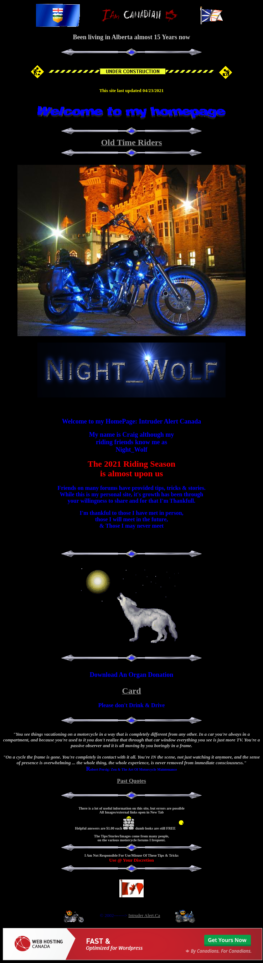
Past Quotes (131, 781)
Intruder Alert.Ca (144, 915)
